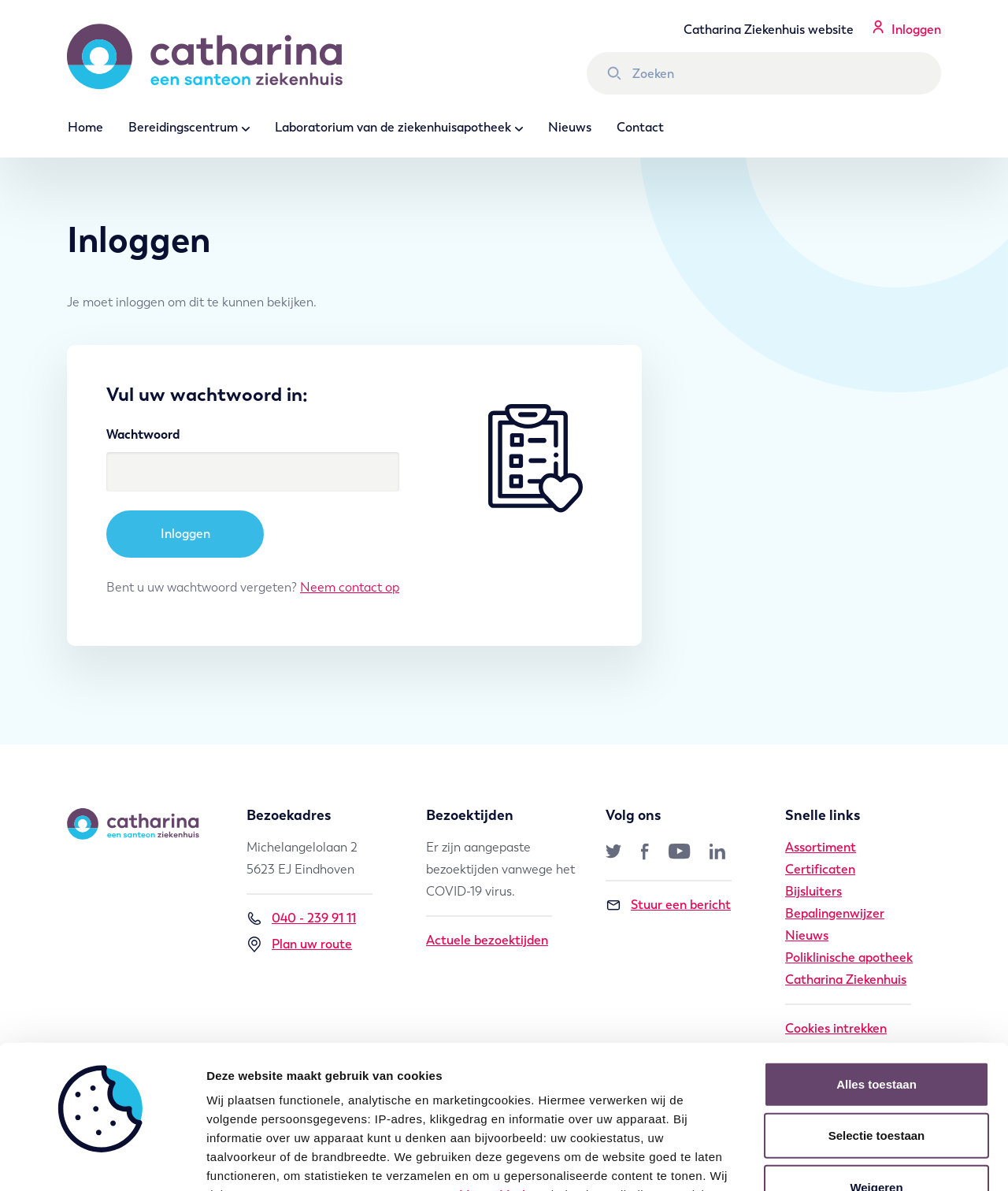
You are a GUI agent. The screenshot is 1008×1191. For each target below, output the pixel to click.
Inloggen (916, 29)
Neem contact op (349, 587)
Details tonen (850, 1160)
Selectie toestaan (876, 1001)
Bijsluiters (813, 891)
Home (85, 127)
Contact (640, 127)
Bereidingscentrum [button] (183, 127)
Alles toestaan (876, 950)
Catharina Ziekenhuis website (769, 29)
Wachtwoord (143, 434)
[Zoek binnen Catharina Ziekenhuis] (764, 73)
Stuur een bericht (668, 905)
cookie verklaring (489, 1060)
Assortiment (820, 847)
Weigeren (876, 1053)
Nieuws (569, 127)
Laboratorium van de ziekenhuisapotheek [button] (393, 127)
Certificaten (820, 869)
